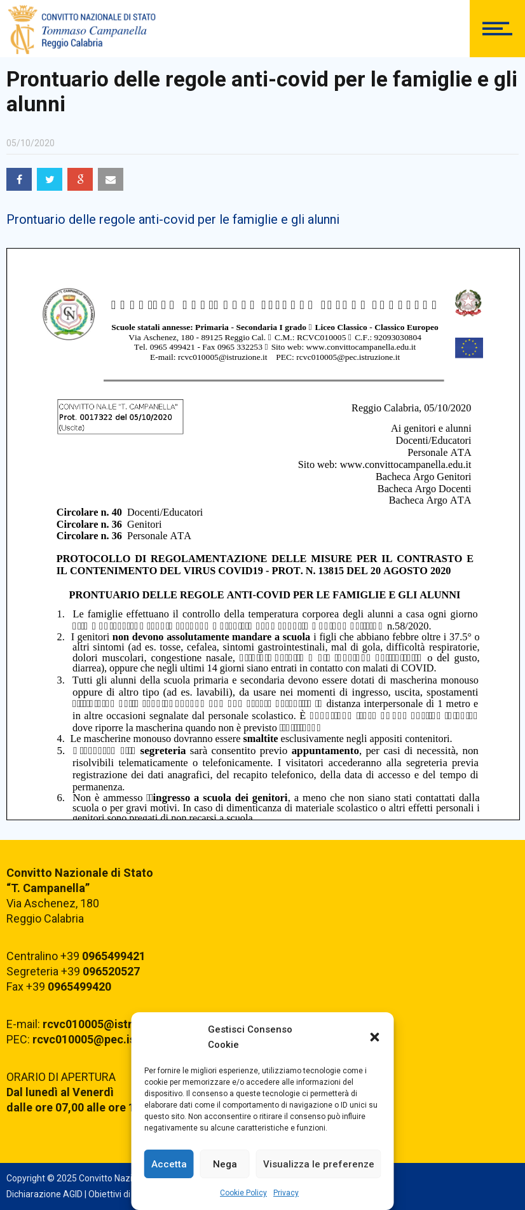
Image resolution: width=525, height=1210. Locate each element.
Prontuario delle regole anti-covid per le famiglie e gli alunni (172, 219)
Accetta (169, 1164)
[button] (375, 1037)
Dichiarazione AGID (44, 1194)
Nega (225, 1164)
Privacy (286, 1192)
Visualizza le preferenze (318, 1164)
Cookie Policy (243, 1192)
